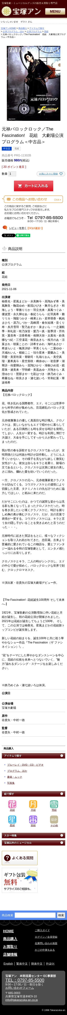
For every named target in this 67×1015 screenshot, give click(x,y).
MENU (55, 11)
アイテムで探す (36, 28)
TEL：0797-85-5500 (24, 980)
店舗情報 (10, 954)
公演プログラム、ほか (13, 31)
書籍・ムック (14, 776)
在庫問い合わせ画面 (46, 943)
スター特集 (10, 835)
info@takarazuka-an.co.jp (21, 999)
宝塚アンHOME (8, 28)
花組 (46, 31)
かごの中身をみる (45, 949)
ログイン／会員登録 (46, 936)
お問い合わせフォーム (19, 987)
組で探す (9, 793)
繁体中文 (22, 963)
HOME (8, 931)
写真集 (11, 783)
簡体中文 (37, 963)
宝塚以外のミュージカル (18, 842)
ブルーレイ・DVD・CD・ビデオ (25, 764)
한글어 (50, 963)
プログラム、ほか (17, 770)
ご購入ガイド (42, 930)
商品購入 (22, 28)
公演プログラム (34, 31)
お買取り (10, 947)
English (8, 963)
